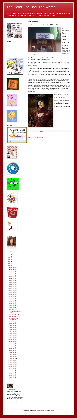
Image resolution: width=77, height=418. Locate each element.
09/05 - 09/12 (12, 298)
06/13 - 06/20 (12, 333)
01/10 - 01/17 (12, 375)
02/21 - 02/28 (12, 364)
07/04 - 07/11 (12, 327)
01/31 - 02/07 (12, 370)
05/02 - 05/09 (12, 345)
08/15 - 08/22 (12, 303)
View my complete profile (12, 401)
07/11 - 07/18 (12, 325)
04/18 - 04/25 (12, 348)
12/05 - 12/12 (12, 273)
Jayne (53, 64)
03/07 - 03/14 (12, 360)
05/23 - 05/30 (12, 339)
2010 (9, 265)
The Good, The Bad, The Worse (31, 7)
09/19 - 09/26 (12, 294)
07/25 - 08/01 (12, 322)
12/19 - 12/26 (12, 269)
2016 (9, 254)
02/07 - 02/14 (12, 368)
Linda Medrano (11, 389)
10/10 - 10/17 (12, 288)
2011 (9, 263)
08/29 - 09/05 (12, 300)
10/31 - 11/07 (12, 282)
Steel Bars (11, 309)
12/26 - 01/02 (12, 267)
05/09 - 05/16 (12, 343)
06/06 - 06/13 (12, 335)
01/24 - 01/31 (12, 372)
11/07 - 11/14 (12, 280)
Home (49, 135)
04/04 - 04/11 (12, 352)
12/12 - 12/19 (12, 271)
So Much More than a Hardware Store (13, 319)
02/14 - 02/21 (12, 366)
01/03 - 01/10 (12, 377)
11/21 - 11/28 (12, 276)
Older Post (67, 135)
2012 (9, 261)
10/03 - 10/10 (12, 290)
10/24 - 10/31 (12, 284)
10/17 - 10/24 (12, 286)
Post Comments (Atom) (39, 137)
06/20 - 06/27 (12, 331)
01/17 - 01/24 (12, 374)
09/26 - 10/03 (12, 292)
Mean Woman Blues (13, 316)
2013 (9, 259)
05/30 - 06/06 (12, 337)
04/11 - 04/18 (12, 350)
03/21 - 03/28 (12, 356)
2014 (9, 257)
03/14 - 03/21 (12, 358)
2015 (9, 256)
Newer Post (30, 135)
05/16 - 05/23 (12, 341)
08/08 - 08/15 (12, 305)
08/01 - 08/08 (12, 307)
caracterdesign (41, 410)
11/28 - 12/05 (12, 275)
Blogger (52, 410)
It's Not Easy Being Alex (14, 314)
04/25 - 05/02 (12, 347)
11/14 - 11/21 (12, 278)
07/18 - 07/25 (12, 323)
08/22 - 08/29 (12, 302)
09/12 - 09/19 (12, 296)
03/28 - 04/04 (12, 354)
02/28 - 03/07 (12, 362)
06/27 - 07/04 (12, 329)
